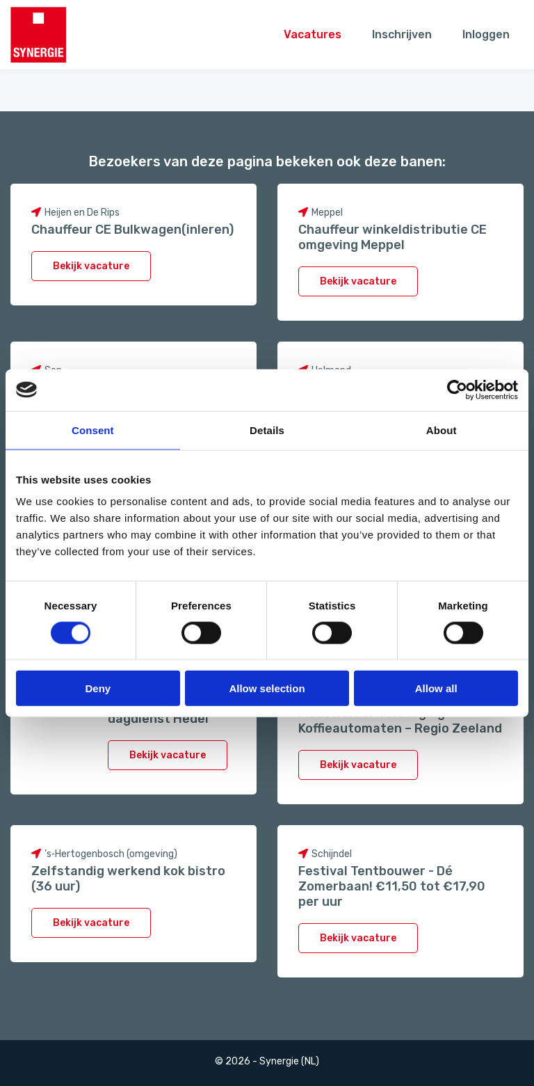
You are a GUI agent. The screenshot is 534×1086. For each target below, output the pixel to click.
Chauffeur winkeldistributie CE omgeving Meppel (392, 237)
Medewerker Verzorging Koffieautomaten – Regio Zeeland (400, 720)
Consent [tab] (93, 430)
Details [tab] (267, 430)
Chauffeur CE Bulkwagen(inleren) (132, 229)
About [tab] (441, 430)
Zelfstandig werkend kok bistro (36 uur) (128, 878)
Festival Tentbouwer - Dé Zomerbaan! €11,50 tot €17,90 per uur (391, 886)
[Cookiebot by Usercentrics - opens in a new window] (457, 389)
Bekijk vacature (91, 266)
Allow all (436, 688)
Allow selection (267, 688)
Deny (98, 688)
